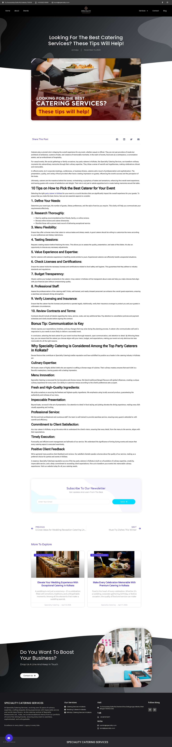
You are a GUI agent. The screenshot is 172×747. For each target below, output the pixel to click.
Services (143, 11)
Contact (155, 11)
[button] (9, 737)
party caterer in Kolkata (53, 193)
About (16, 11)
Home (7, 11)
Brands (26, 11)
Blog (165, 11)
